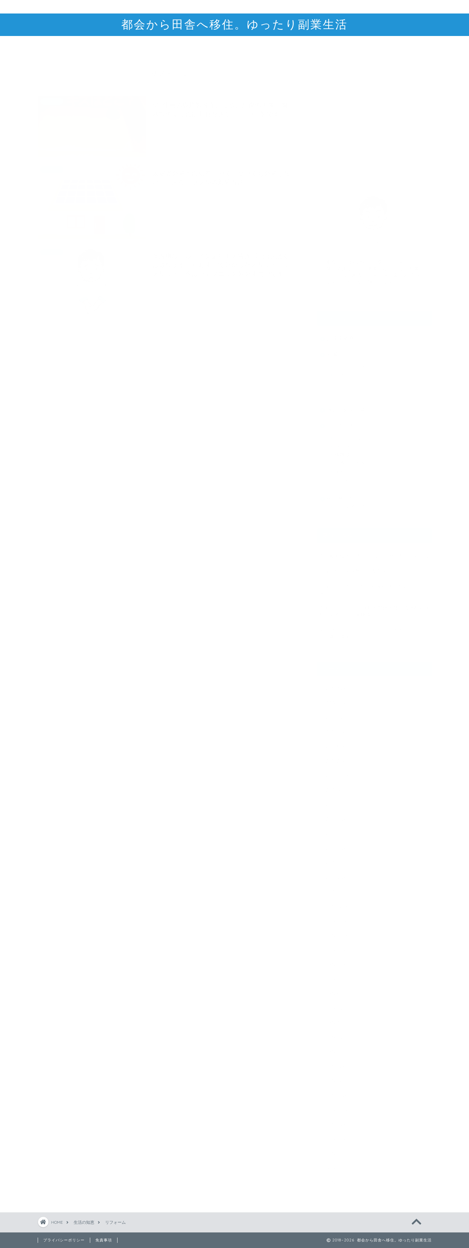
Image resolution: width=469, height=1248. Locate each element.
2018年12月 (333, 1077)
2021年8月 (332, 714)
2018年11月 (333, 1091)
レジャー (345, 443)
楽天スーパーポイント (366, 389)
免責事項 (103, 1240)
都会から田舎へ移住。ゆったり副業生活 (234, 24)
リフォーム (348, 434)
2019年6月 (332, 990)
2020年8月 (333, 801)
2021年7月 (332, 728)
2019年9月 (332, 946)
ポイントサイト (359, 381)
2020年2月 (332, 873)
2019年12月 (333, 902)
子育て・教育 (350, 460)
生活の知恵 (341, 422)
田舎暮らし (341, 495)
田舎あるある (350, 503)
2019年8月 (332, 961)
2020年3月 (332, 859)
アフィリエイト (353, 363)
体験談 (342, 451)
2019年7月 (332, 975)
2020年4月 (332, 844)
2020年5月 (332, 830)
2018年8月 (332, 1135)
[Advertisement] (374, 118)
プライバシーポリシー (64, 1240)
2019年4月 (332, 1019)
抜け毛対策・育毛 (349, 406)
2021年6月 (332, 743)
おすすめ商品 (343, 335)
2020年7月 (332, 815)
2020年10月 (334, 772)
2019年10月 (333, 932)
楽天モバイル (357, 478)
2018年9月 (332, 1121)
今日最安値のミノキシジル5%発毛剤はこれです (374, 552)
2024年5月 (332, 699)
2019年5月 (332, 1004)
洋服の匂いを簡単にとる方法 (352, 567)
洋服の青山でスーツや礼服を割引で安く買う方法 (373, 586)
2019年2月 (332, 1048)
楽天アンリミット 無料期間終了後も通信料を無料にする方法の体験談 (374, 608)
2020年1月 (332, 888)
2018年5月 (332, 1179)
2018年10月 (333, 1106)
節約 (340, 468)
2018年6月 (332, 1164)
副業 (332, 350)
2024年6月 (332, 684)
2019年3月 (332, 1033)
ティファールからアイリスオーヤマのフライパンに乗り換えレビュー (373, 630)
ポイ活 (342, 371)
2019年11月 (333, 917)
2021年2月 (332, 757)
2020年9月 (333, 786)
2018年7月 (332, 1150)
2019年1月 (332, 1062)
